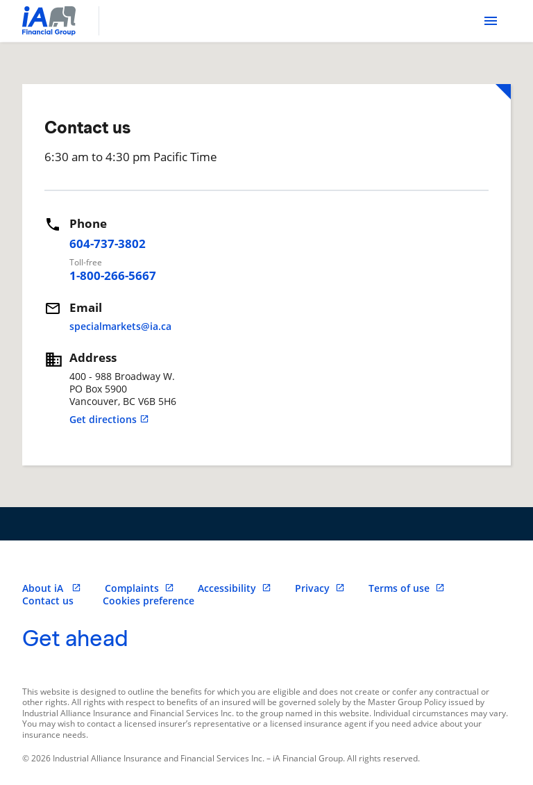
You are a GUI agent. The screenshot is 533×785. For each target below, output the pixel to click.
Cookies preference (148, 600)
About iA (51, 588)
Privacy (320, 588)
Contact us (48, 600)
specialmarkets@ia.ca (120, 326)
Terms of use (407, 588)
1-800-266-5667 (112, 275)
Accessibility (234, 588)
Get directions (109, 419)
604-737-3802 (107, 243)
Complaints (139, 588)
